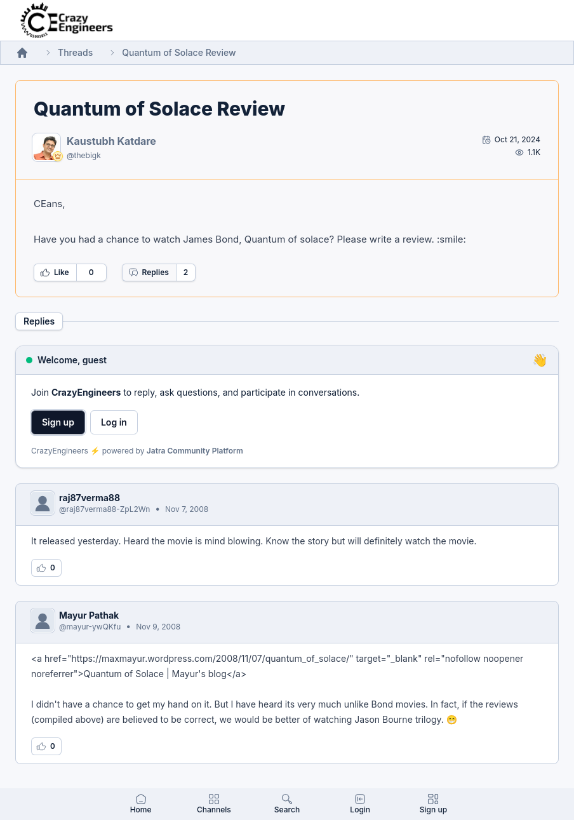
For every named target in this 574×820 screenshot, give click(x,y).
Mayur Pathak (89, 615)
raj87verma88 (89, 497)
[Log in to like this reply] (46, 568)
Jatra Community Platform (195, 450)
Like (54, 272)
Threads (75, 52)
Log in (114, 422)
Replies (148, 272)
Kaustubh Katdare (111, 141)
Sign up (58, 422)
